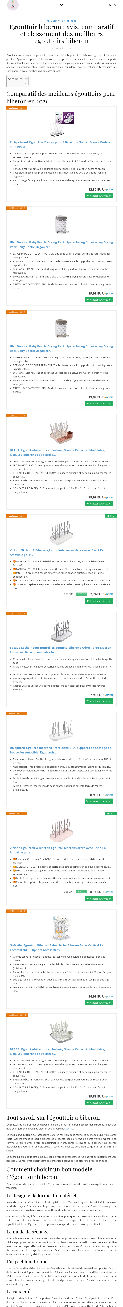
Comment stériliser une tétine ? (29, 1251)
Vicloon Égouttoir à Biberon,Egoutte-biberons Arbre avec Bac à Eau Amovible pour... (58, 799)
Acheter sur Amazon (100, 195)
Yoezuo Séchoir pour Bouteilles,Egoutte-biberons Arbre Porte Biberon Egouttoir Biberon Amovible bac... (60, 650)
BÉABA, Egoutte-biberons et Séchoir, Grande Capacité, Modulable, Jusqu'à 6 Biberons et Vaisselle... (57, 452)
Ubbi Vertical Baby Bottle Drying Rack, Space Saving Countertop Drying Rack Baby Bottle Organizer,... (61, 244)
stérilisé (68, 1027)
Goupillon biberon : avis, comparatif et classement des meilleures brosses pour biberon (63, 1247)
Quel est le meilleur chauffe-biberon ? (32, 1239)
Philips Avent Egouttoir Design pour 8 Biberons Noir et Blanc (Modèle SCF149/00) (60, 144)
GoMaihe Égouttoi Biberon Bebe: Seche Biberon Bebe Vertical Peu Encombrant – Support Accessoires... (57, 871)
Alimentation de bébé (62, 21)
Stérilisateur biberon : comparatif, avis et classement (42, 1243)
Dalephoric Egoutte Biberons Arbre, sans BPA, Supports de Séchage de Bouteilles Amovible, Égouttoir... (60, 725)
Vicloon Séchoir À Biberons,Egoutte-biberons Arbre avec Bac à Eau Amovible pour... (57, 552)
